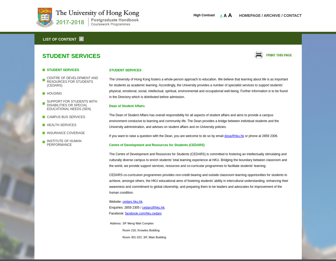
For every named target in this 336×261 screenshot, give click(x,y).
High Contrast (204, 15)
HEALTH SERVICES (61, 125)
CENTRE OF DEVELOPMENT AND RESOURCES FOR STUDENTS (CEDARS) (72, 81)
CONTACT (293, 15)
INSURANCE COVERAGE (66, 133)
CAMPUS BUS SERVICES (66, 117)
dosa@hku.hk (234, 136)
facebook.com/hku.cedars (143, 213)
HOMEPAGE (250, 15)
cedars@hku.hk (153, 207)
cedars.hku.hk (132, 202)
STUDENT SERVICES (63, 70)
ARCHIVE (272, 15)
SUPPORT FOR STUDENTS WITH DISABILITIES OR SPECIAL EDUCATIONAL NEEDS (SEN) (72, 105)
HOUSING (54, 93)
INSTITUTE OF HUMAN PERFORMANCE (64, 143)
